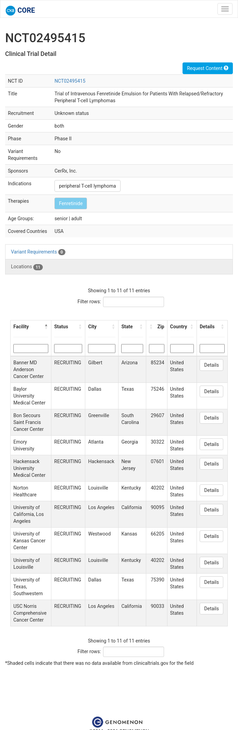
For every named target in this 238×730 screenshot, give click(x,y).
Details (211, 365)
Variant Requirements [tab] (38, 252)
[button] (46, 326)
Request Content (207, 68)
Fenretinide (71, 203)
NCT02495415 (69, 81)
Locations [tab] (27, 267)
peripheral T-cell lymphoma (87, 186)
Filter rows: (89, 301)
